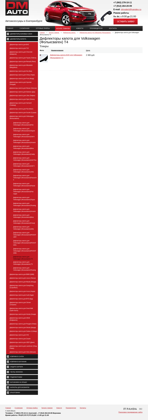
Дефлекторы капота (69, 32)
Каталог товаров (63, 28)
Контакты (83, 408)
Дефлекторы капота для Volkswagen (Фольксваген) (95, 32)
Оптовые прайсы (32, 408)
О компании (19, 408)
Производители (71, 408)
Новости (59, 408)
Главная (42, 32)
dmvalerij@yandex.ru (131, 9)
